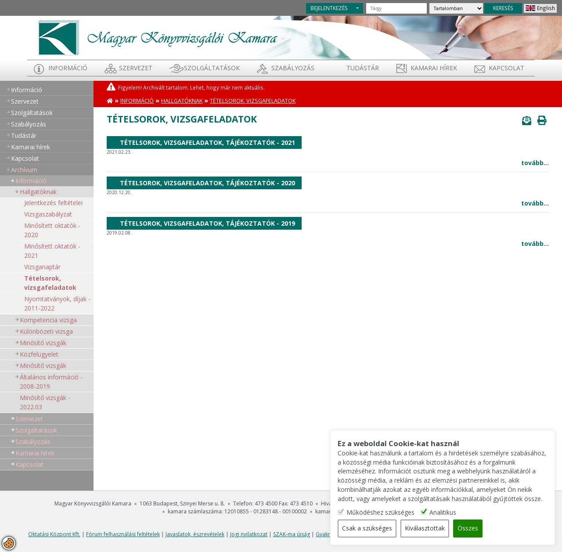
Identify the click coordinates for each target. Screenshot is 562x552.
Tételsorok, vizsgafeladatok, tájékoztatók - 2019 (207, 223)
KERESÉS (503, 7)
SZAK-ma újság (291, 534)
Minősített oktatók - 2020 (52, 230)
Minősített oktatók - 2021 (52, 251)
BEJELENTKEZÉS (329, 7)
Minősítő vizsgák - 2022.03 (45, 402)
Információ (67, 68)
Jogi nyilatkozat (248, 534)
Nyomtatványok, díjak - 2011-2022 (57, 303)
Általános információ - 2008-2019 (51, 381)
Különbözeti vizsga (46, 331)
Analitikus (448, 513)
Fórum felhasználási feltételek (123, 534)
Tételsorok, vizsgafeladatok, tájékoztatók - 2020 (207, 183)
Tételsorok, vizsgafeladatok (50, 283)
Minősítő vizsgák (43, 343)
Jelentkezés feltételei (53, 202)
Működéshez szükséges (386, 513)
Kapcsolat (506, 68)
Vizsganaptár (42, 267)
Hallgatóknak (38, 192)
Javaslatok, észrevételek (195, 534)
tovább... (535, 163)
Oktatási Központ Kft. (54, 534)
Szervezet (135, 68)
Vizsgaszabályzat (48, 214)
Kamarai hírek (434, 68)
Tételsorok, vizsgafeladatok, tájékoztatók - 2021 (207, 142)
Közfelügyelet (39, 354)
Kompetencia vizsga (48, 320)
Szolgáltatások (212, 68)
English (546, 7)
